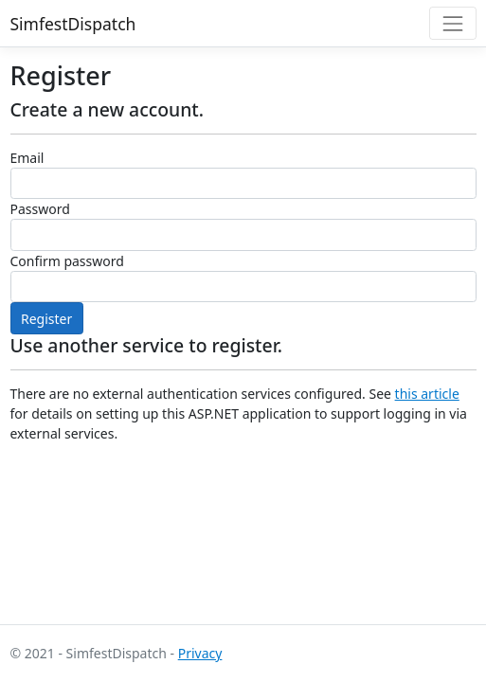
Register (46, 319)
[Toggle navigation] (452, 23)
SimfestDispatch (73, 23)
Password (40, 209)
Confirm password (67, 261)
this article (427, 394)
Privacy (200, 653)
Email (27, 158)
